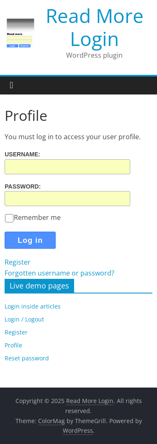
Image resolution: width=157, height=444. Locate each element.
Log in (30, 240)
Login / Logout (24, 319)
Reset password (27, 358)
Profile (13, 345)
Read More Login (95, 27)
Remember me (33, 217)
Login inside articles (33, 306)
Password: (23, 186)
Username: (22, 154)
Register (18, 262)
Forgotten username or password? (59, 273)
